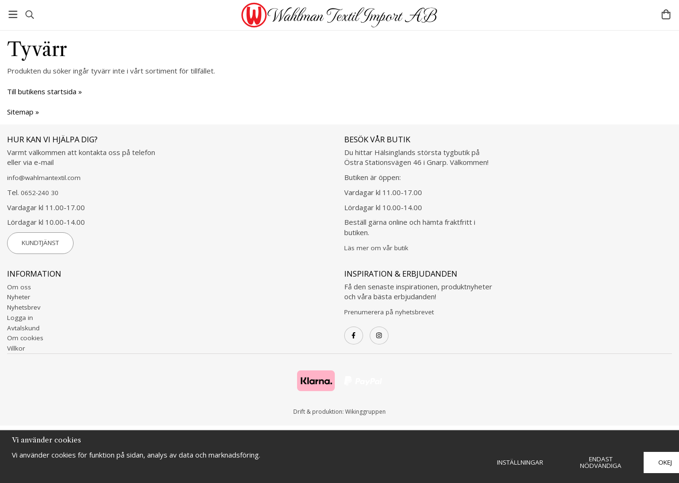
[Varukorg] (666, 14)
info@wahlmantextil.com (44, 177)
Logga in (20, 317)
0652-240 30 (39, 192)
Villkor (16, 348)
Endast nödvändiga (600, 462)
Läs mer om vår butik (376, 248)
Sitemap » (23, 111)
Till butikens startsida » (44, 91)
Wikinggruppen (365, 412)
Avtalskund (23, 328)
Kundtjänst (40, 242)
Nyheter (18, 297)
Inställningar (520, 462)
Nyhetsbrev (24, 307)
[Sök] (29, 14)
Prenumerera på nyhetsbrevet (389, 312)
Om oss (19, 287)
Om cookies (25, 338)
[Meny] (13, 14)
